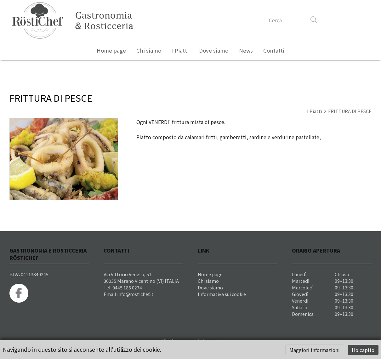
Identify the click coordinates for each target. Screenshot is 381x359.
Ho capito (363, 349)
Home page (111, 50)
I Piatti (180, 50)
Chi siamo (148, 50)
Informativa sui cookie (222, 294)
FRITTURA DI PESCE (350, 111)
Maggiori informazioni (314, 349)
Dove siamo (213, 50)
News (246, 50)
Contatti (273, 50)
